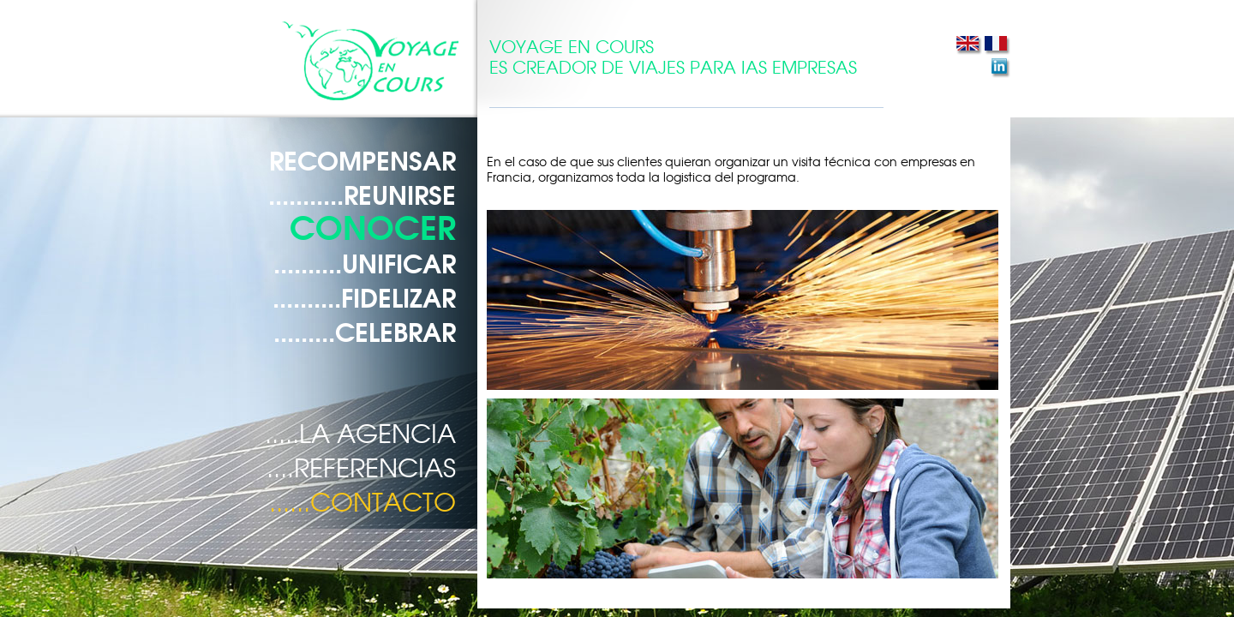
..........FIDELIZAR (364, 296)
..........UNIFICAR (364, 262)
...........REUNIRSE (362, 193)
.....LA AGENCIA (360, 432)
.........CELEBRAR (364, 330)
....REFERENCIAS (361, 466)
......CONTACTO (362, 500)
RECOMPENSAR (362, 159)
